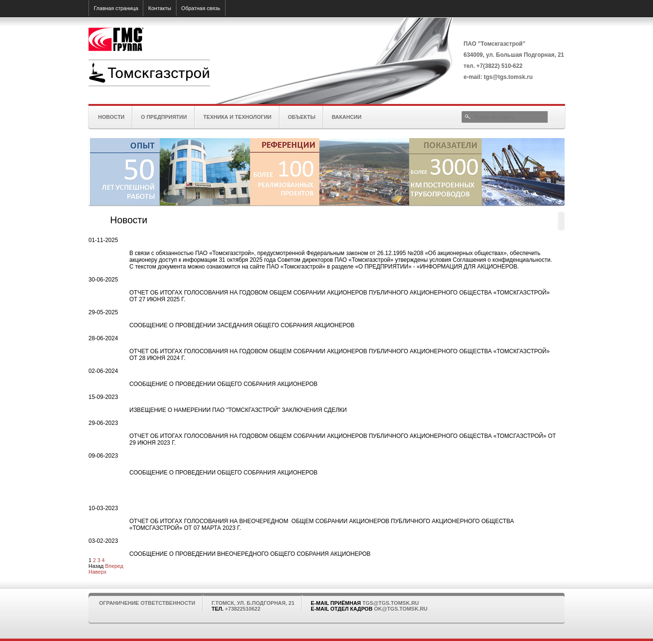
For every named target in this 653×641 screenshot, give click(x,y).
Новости (111, 117)
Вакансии (347, 117)
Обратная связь (200, 8)
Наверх (97, 572)
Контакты (159, 8)
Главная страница (116, 8)
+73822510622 (243, 609)
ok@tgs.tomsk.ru (400, 609)
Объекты (301, 117)
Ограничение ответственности (147, 603)
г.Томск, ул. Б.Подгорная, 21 (253, 603)
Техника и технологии (237, 117)
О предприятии (164, 117)
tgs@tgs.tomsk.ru (391, 603)
